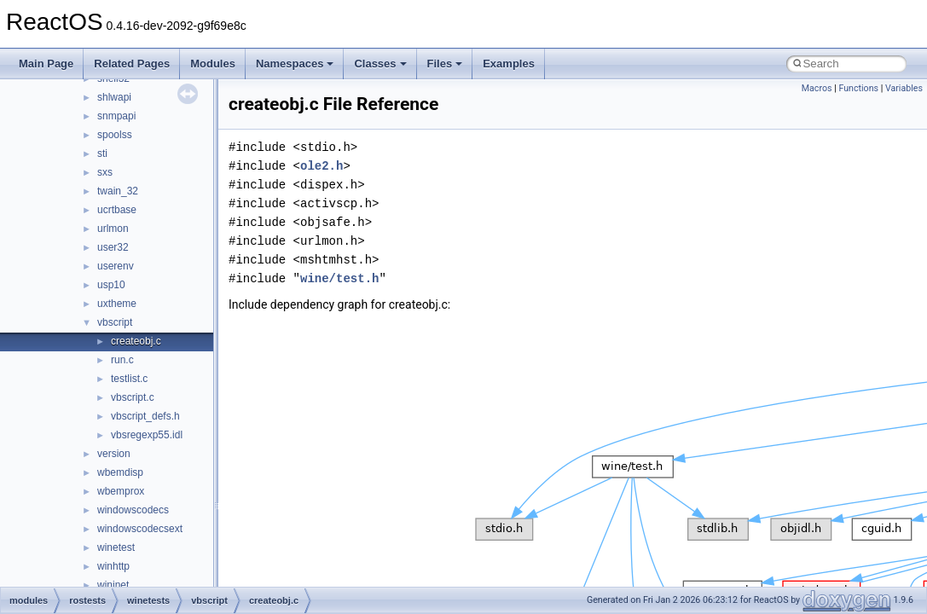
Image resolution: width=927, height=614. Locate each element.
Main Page (46, 63)
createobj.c (136, 341)
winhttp (113, 566)
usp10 (111, 285)
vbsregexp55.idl (147, 435)
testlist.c (129, 379)
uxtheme (116, 304)
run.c (122, 360)
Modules (212, 63)
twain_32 (117, 191)
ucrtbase (116, 210)
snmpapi (116, 116)
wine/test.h (339, 278)
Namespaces (295, 63)
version (113, 454)
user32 (113, 247)
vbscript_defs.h (145, 416)
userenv (115, 266)
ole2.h (321, 166)
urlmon (113, 229)
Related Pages (132, 63)
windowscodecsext (140, 529)
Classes (380, 63)
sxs (105, 172)
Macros (817, 88)
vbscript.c (132, 397)
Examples (509, 63)
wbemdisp (120, 472)
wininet (113, 585)
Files (445, 63)
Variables (904, 88)
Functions (858, 88)
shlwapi (114, 97)
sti (102, 153)
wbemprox (120, 491)
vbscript (114, 322)
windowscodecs (133, 510)
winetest (116, 547)
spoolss (114, 135)
